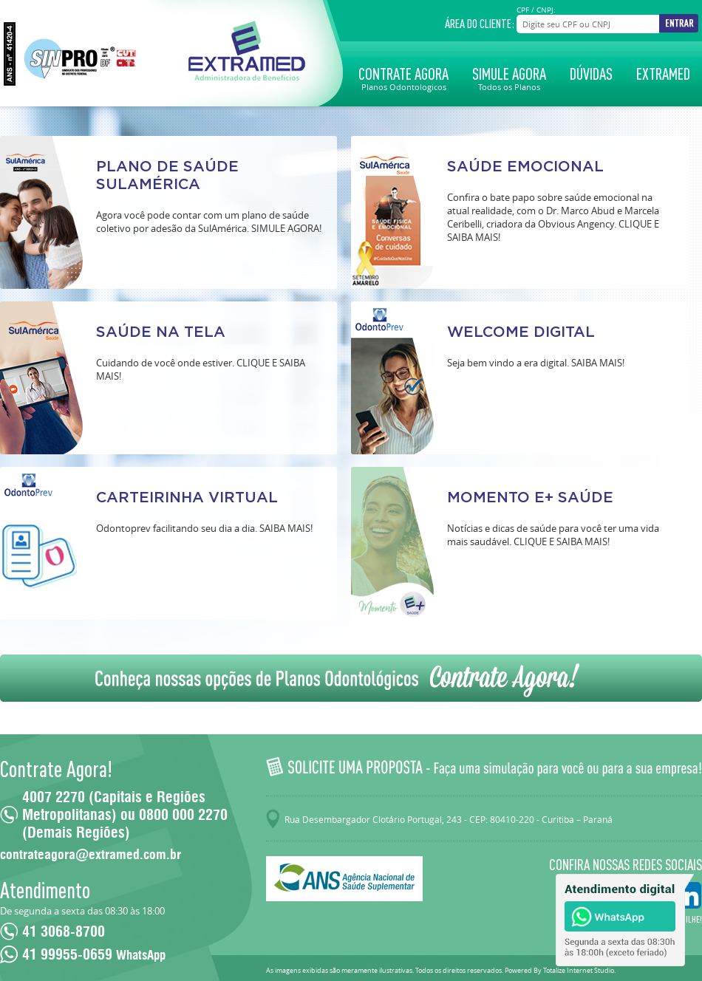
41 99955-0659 (94, 954)
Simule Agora (509, 77)
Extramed (663, 73)
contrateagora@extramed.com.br (90, 855)
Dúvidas (591, 73)
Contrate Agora (403, 77)
